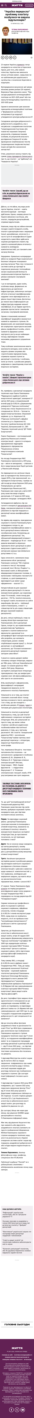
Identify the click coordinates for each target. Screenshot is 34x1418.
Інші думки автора (12, 1209)
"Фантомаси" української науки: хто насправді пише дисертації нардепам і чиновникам (17, 1234)
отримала (20, 65)
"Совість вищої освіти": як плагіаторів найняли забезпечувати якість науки (17, 1242)
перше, (22, 705)
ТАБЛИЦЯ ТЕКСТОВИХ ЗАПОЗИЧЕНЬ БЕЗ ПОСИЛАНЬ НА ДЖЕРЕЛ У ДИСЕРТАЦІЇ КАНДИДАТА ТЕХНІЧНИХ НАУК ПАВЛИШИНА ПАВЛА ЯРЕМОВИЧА (17, 788)
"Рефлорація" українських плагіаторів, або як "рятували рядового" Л (14, 1215)
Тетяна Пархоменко (20, 30)
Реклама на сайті (7, 1355)
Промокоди (28, 1359)
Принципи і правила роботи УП (12, 1359)
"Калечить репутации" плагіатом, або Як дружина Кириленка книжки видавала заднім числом (17, 1251)
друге (28, 705)
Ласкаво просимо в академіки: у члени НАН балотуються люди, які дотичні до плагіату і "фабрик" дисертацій (16, 1224)
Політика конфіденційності (23, 1355)
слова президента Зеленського (19, 156)
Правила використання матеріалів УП (17, 1357)
